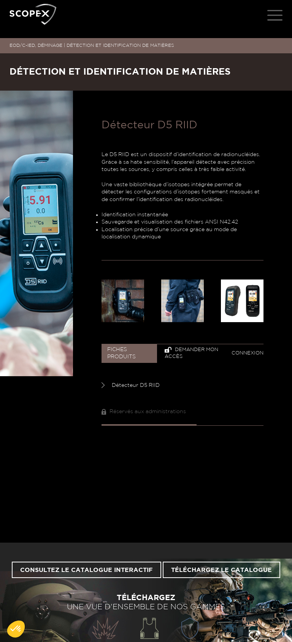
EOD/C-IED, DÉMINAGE (36, 45)
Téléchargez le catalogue (221, 570)
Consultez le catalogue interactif (86, 570)
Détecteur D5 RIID (131, 385)
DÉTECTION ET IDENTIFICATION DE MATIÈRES (120, 45)
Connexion (247, 353)
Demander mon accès (191, 353)
